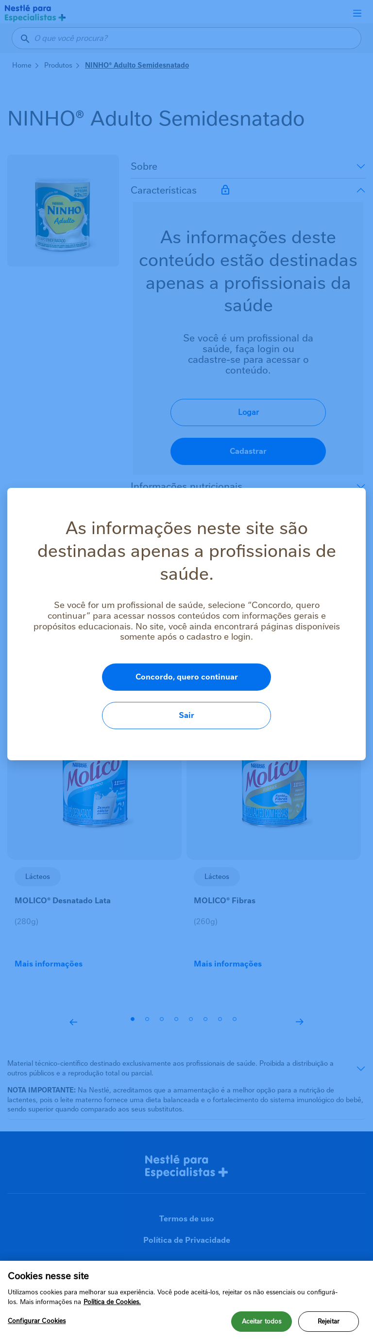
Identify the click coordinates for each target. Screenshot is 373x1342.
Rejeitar (328, 1326)
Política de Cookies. (112, 1306)
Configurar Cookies (37, 1325)
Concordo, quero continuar (141, 696)
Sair (299, 696)
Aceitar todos (262, 1326)
